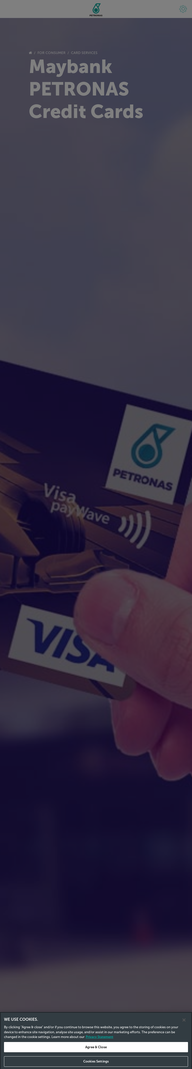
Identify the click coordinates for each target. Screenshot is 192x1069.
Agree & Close (96, 1050)
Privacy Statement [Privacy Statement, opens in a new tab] (99, 1040)
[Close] (184, 1023)
